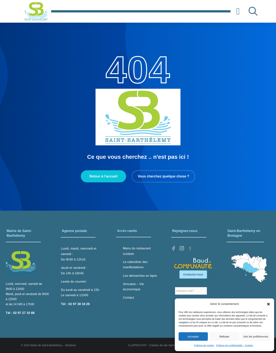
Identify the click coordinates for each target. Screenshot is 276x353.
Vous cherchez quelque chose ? (163, 176)
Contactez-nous (193, 274)
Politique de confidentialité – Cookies (234, 345)
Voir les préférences (255, 336)
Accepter (193, 336)
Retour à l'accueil (103, 176)
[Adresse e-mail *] (191, 291)
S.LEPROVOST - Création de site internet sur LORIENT (161, 345)
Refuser (225, 336)
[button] (268, 304)
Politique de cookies (204, 345)
